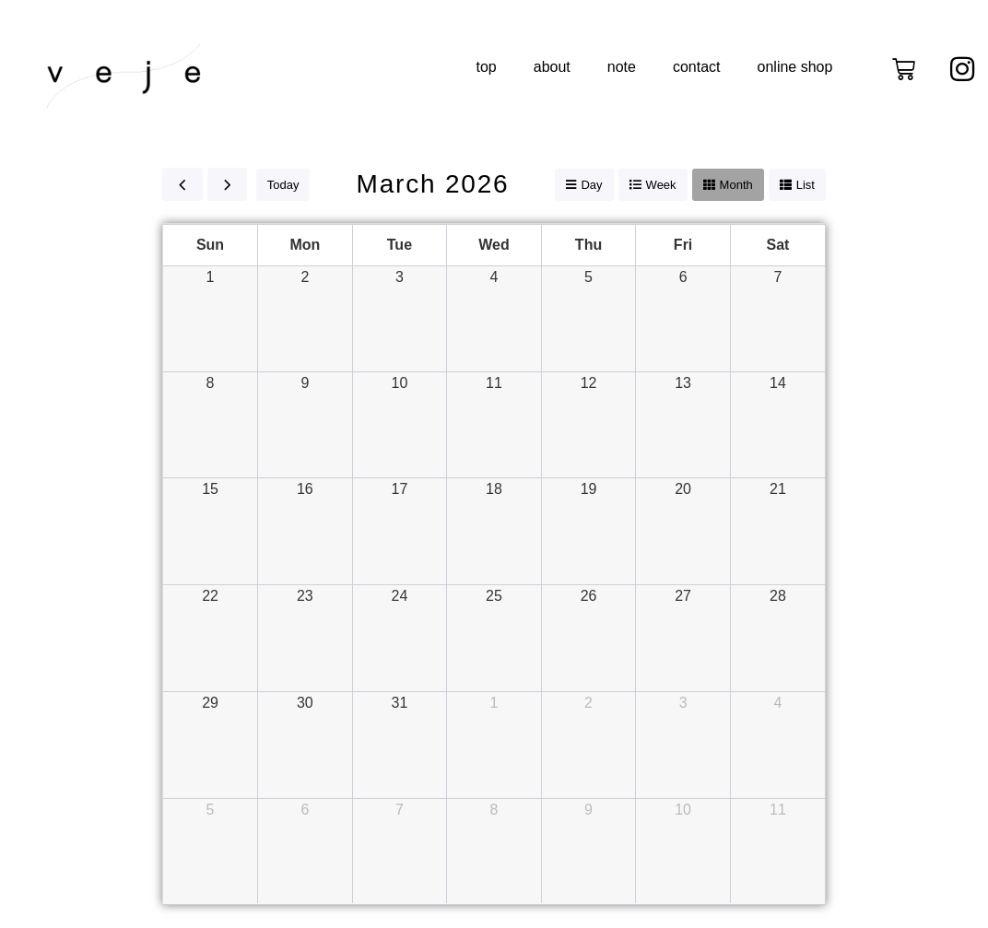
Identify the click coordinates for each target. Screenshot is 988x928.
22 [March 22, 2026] (210, 596)
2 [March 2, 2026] (304, 277)
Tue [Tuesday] (399, 245)
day (591, 185)
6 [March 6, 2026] (683, 277)
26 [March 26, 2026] (589, 596)
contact (697, 67)
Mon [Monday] (304, 245)
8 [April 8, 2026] (494, 809)
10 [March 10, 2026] (400, 383)
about (552, 67)
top (486, 67)
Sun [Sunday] (210, 245)
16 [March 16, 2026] (305, 489)
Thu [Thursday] (588, 245)
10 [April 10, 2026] (683, 809)
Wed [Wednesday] (493, 245)
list (805, 185)
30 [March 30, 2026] (305, 703)
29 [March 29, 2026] (210, 703)
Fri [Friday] (683, 245)
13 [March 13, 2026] (683, 383)
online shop (795, 67)
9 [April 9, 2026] (588, 809)
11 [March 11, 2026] (494, 383)
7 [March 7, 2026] (777, 277)
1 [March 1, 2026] (210, 277)
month (736, 185)
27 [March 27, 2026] (683, 596)
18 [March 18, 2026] (494, 489)
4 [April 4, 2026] (777, 703)
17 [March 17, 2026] (400, 489)
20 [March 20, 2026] (683, 489)
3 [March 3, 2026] (399, 277)
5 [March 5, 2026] (588, 277)
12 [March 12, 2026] (589, 383)
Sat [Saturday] (777, 245)
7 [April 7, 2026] (399, 809)
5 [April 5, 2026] (210, 809)
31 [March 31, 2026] (400, 703)
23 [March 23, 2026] (305, 596)
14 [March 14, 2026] (778, 383)
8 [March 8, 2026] (210, 383)
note (621, 67)
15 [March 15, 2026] (210, 489)
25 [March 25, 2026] (494, 596)
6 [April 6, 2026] (304, 809)
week (661, 185)
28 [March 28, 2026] (778, 596)
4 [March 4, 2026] (494, 277)
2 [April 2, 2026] (588, 703)
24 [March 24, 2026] (400, 596)
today (283, 185)
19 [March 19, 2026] (589, 489)
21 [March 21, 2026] (778, 489)
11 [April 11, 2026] (778, 809)
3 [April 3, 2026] (683, 703)
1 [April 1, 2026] (494, 703)
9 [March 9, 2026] (304, 383)
